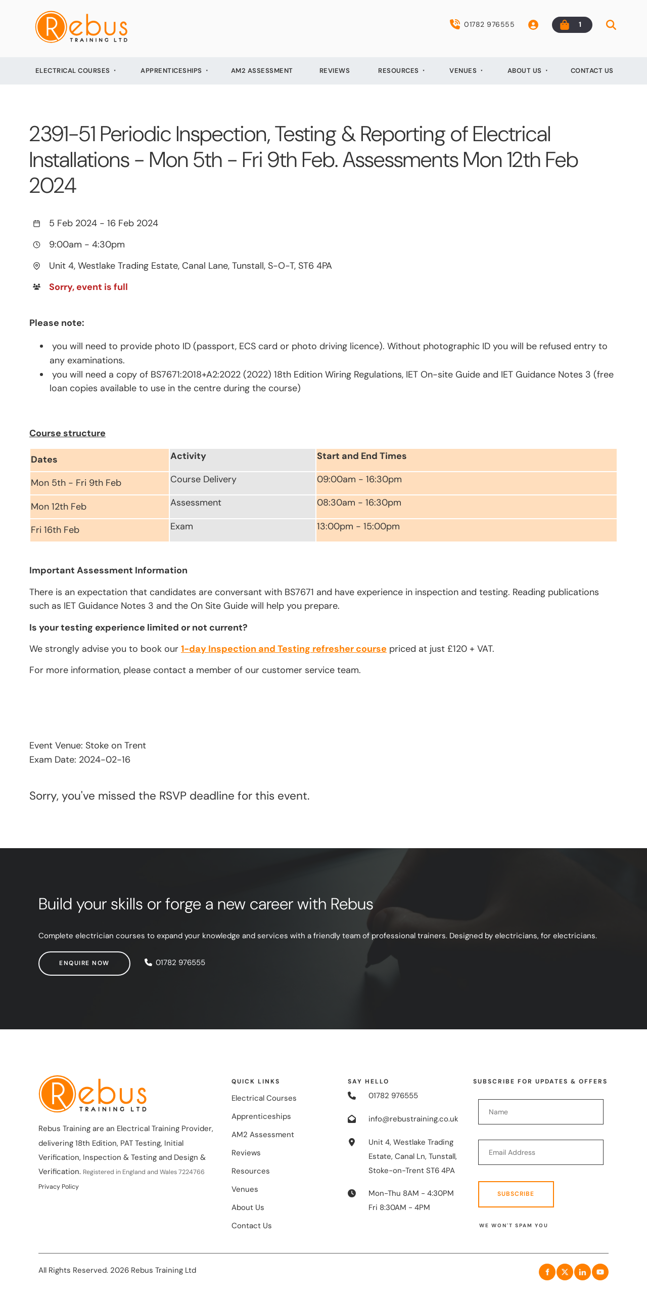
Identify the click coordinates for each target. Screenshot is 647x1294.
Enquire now (63, 958)
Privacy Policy (58, 1187)
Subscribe (515, 1194)
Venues (463, 70)
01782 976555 (482, 24)
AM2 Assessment (262, 70)
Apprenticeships (171, 70)
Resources (398, 70)
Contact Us (592, 70)
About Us (524, 70)
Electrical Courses (72, 70)
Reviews (334, 70)
